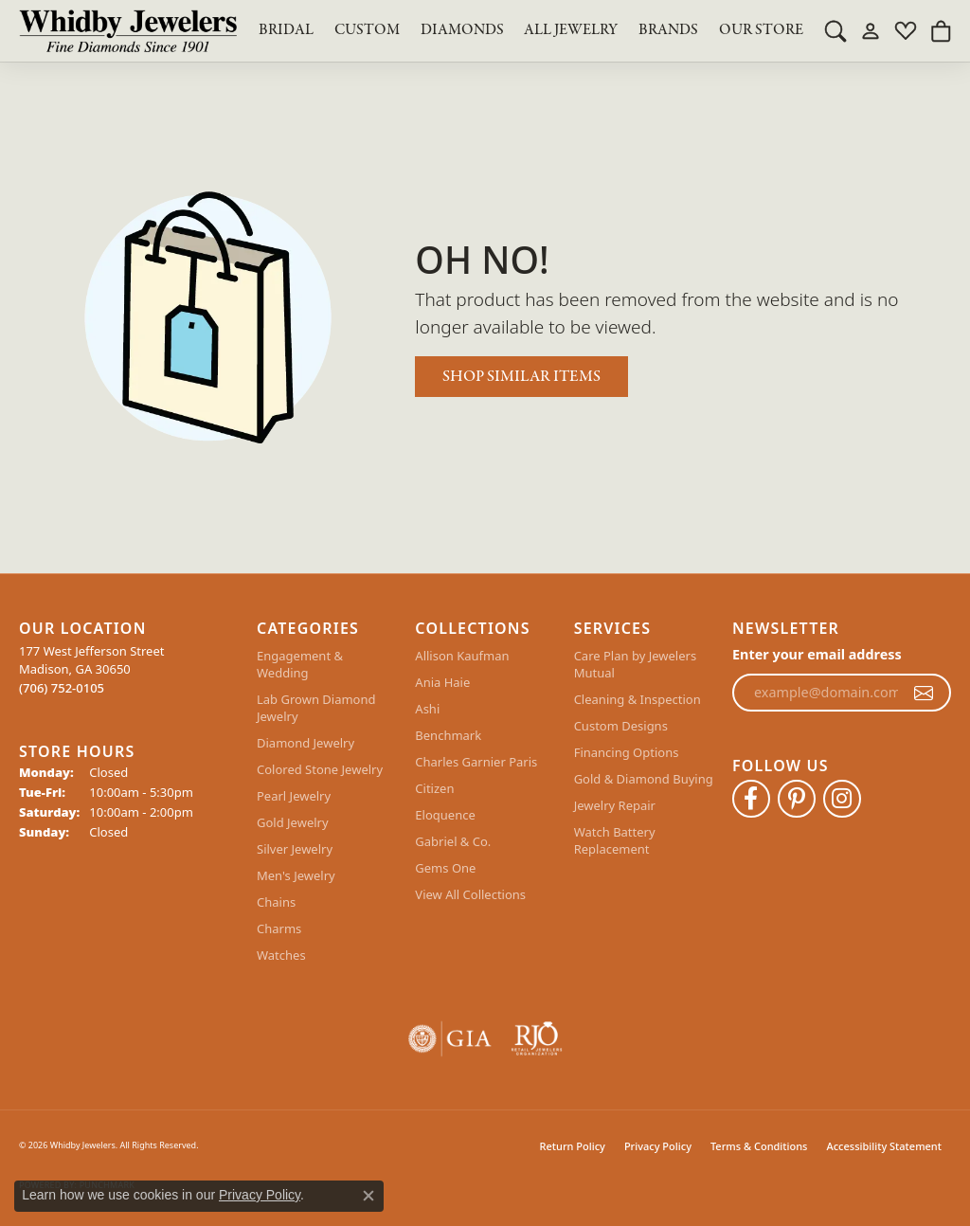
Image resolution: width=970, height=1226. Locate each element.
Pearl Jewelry (294, 795)
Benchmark (448, 735)
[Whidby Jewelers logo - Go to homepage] (127, 31)
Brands (668, 30)
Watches (281, 955)
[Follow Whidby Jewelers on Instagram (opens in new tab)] (842, 799)
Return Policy (572, 1146)
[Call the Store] (61, 687)
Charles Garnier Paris (476, 761)
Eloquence (445, 814)
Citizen (434, 788)
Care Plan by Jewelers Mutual (635, 664)
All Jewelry (571, 30)
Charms (279, 928)
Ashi (427, 708)
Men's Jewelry (296, 875)
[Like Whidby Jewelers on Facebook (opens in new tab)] (751, 799)
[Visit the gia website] (450, 1039)
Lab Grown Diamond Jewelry (316, 708)
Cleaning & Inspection (637, 699)
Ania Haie (442, 682)
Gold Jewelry (293, 822)
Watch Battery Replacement (615, 840)
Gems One (445, 867)
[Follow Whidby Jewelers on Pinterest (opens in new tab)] (797, 799)
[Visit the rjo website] (537, 1039)
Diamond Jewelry (305, 742)
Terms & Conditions (759, 1146)
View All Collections (470, 894)
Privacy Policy (658, 1146)
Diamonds (462, 30)
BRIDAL (286, 30)
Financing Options (626, 752)
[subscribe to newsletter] (923, 693)
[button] (835, 30)
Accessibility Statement (884, 1146)
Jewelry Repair (615, 805)
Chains (276, 901)
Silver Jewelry (294, 848)
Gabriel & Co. (453, 841)
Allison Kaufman (462, 655)
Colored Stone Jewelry (320, 769)
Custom (367, 30)
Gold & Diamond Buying (643, 778)
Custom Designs (621, 725)
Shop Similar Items (521, 377)
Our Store (761, 30)
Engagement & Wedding (300, 664)
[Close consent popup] (368, 1195)
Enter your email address (817, 654)
